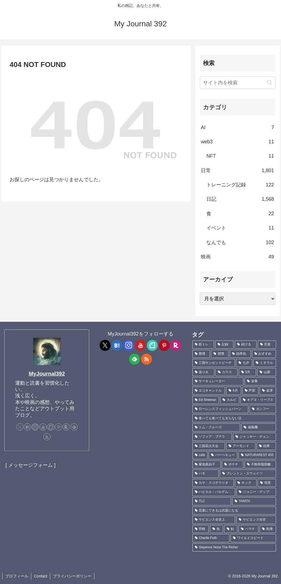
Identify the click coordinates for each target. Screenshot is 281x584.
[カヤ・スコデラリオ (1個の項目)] (213, 483)
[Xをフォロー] (19, 427)
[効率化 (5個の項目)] (240, 354)
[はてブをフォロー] (27, 427)
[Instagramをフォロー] (35, 427)
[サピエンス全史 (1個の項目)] (256, 520)
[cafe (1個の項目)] (200, 455)
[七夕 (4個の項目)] (244, 363)
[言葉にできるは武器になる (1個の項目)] (234, 511)
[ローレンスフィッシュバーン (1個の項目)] (220, 409)
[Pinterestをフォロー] (58, 427)
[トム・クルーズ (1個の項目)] (216, 427)
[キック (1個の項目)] (246, 483)
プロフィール (16, 576)
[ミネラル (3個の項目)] (264, 363)
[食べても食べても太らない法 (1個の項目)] (234, 418)
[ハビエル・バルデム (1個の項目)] (213, 492)
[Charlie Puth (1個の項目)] (211, 538)
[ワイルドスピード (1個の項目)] (253, 538)
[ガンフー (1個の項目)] (262, 409)
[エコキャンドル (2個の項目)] (208, 391)
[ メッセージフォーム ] (30, 465)
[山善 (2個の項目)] (266, 372)
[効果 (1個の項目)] (266, 446)
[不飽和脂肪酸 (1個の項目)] (260, 464)
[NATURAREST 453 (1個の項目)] (257, 455)
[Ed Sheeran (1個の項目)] (205, 400)
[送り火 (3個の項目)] (203, 372)
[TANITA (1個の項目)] (254, 501)
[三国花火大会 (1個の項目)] (208, 446)
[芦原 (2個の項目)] (250, 391)
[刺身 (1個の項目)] (268, 529)
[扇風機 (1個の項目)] (258, 427)
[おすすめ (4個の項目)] (264, 354)
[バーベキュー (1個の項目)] (223, 455)
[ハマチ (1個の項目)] (248, 529)
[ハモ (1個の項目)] (205, 474)
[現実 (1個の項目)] (267, 483)
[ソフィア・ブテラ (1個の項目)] (212, 437)
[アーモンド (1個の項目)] (240, 446)
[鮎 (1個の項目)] (230, 529)
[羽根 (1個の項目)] (200, 529)
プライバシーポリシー (72, 576)
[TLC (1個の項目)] (211, 501)
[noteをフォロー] (50, 427)
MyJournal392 (47, 374)
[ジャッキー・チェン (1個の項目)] (254, 437)
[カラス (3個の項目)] (226, 372)
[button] (269, 82)
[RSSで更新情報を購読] (46, 436)
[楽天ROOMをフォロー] (66, 427)
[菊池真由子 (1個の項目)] (206, 464)
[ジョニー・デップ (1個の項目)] (256, 492)
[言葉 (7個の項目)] (267, 344)
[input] (237, 83)
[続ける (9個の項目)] (245, 344)
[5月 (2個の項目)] (247, 372)
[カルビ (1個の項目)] (229, 400)
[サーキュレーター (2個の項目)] (218, 381)
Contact (40, 576)
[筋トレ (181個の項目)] (203, 344)
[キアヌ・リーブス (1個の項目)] (258, 400)
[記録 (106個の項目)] (224, 344)
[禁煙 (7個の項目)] (201, 354)
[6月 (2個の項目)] (233, 391)
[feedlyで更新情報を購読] (74, 427)
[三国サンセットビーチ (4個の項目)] (213, 363)
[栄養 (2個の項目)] (260, 381)
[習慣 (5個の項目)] (220, 354)
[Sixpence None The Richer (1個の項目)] (234, 547)
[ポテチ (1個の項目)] (232, 464)
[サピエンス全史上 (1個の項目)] (213, 520)
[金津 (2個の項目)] (268, 391)
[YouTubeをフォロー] (43, 427)
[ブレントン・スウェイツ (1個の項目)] (248, 474)
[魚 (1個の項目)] (216, 529)
